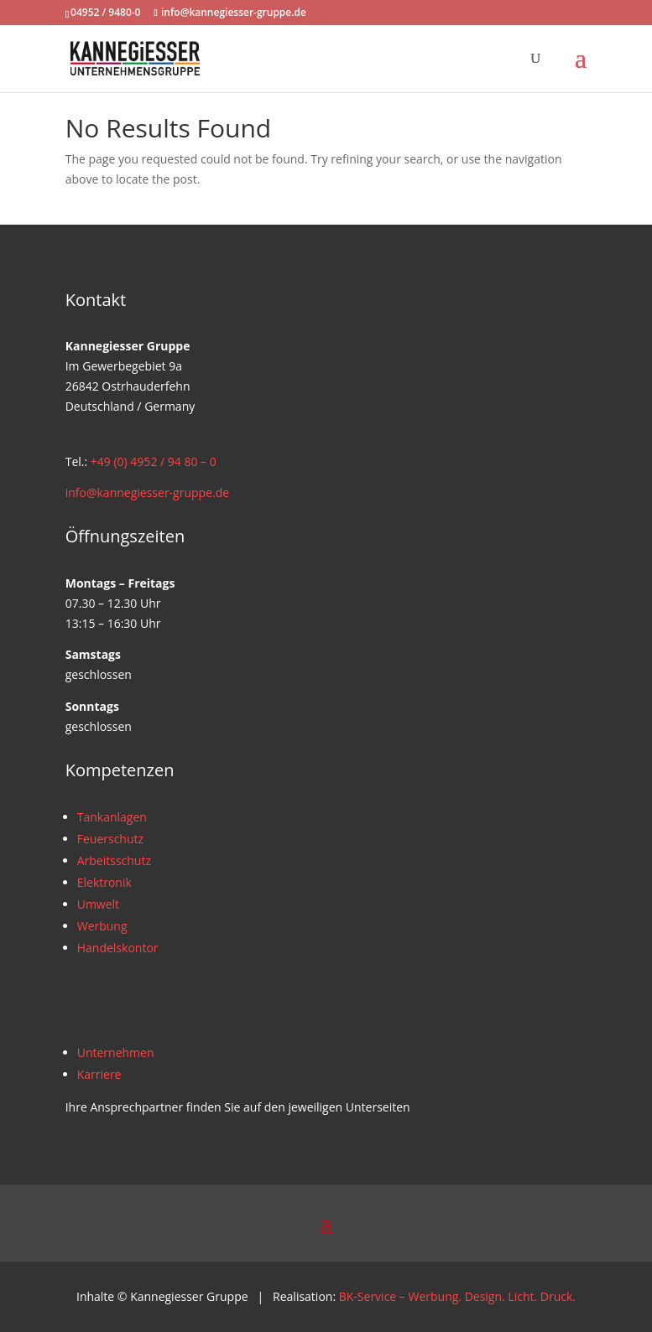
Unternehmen (115, 1052)
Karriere (99, 1074)
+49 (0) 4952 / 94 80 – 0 (153, 461)
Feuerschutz (110, 839)
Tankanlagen (112, 817)
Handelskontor (118, 948)
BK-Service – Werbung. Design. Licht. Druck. (457, 1296)
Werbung (102, 926)
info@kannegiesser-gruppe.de (147, 492)
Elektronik (104, 882)
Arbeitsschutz (114, 860)
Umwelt (98, 904)
